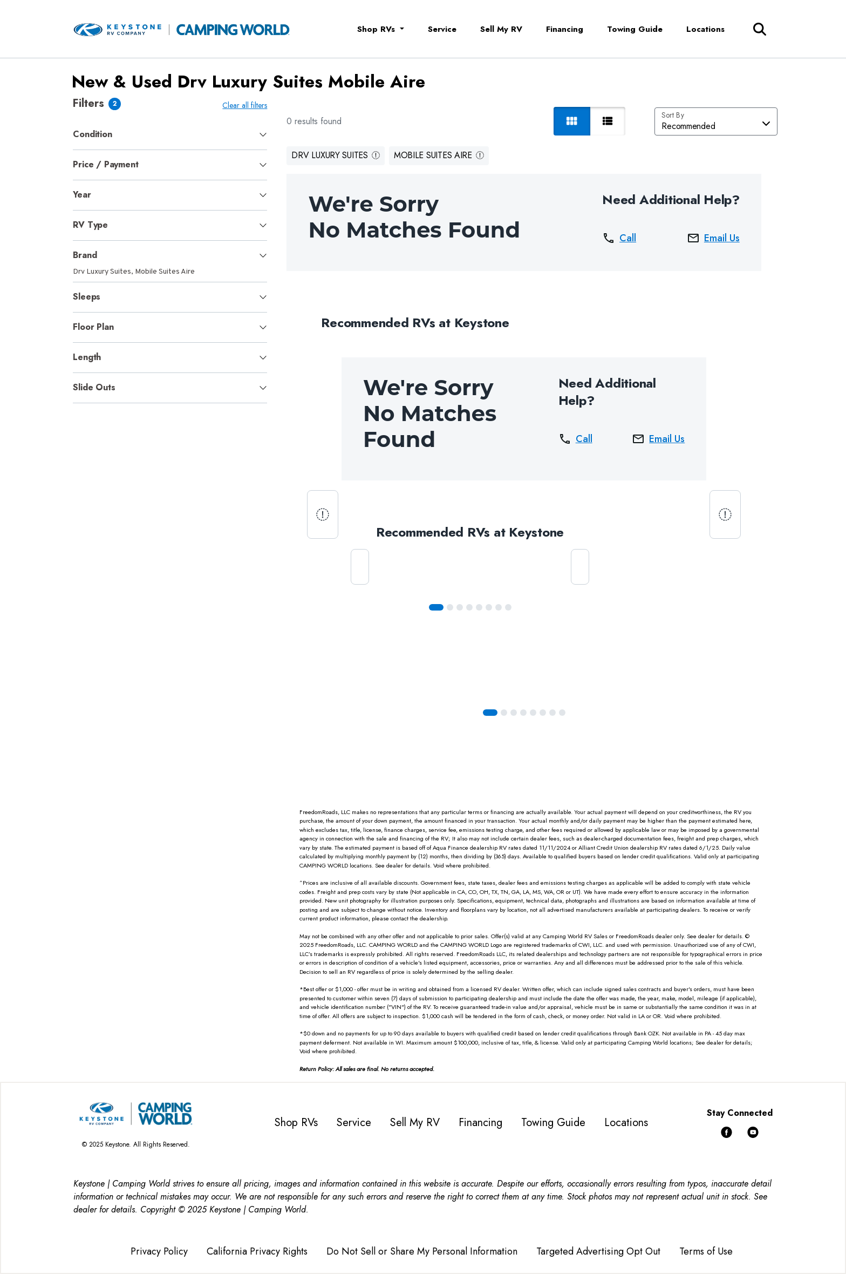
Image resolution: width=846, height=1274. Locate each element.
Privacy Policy (159, 1251)
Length (87, 357)
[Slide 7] (508, 607)
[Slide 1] (450, 607)
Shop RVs (296, 1122)
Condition (92, 134)
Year (82, 194)
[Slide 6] (498, 607)
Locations (705, 29)
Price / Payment (105, 164)
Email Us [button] (713, 238)
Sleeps (86, 296)
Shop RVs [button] (377, 29)
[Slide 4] (479, 607)
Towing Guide (635, 29)
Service (442, 29)
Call (619, 238)
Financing (564, 29)
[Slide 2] (459, 607)
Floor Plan (93, 327)
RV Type (90, 225)
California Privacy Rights (257, 1251)
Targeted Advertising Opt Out (598, 1251)
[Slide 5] (489, 607)
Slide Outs (94, 387)
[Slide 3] (469, 607)
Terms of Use (706, 1251)
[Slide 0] (436, 607)
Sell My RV (501, 29)
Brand (85, 255)
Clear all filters (244, 105)
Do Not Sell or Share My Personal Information (421, 1251)
